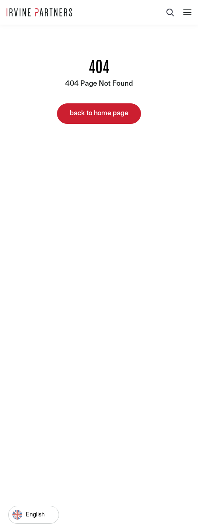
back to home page (99, 113)
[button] (187, 12)
